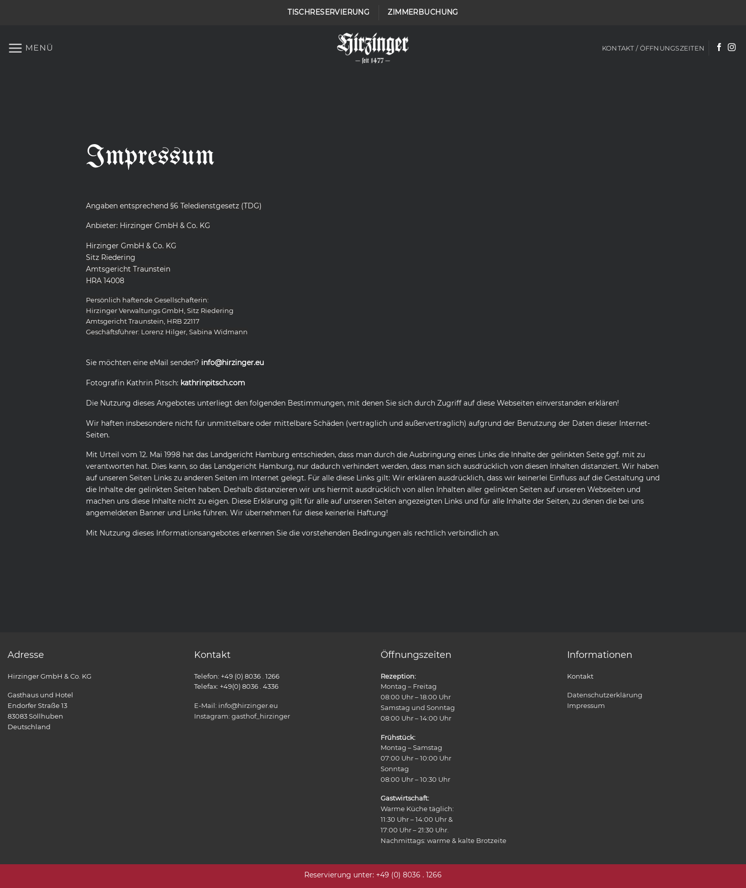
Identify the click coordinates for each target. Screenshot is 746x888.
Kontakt (580, 676)
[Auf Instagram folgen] (732, 47)
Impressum (586, 705)
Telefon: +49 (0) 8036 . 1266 (236, 676)
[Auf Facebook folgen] (719, 47)
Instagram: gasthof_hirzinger (242, 716)
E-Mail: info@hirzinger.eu (236, 705)
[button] (31, 48)
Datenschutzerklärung (604, 695)
